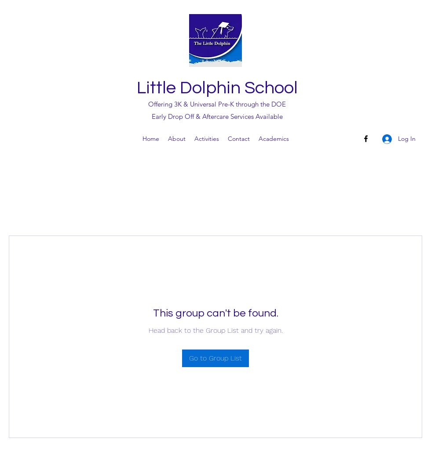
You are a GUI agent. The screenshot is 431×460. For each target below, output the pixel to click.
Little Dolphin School (217, 88)
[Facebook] (366, 138)
